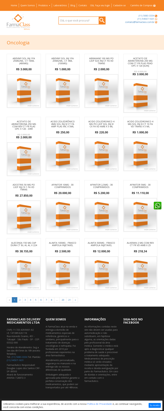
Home (14, 5)
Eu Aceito (155, 405)
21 (69, 299)
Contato (82, 5)
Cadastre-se (119, 5)
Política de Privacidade (99, 403)
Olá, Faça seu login (100, 5)
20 (63, 299)
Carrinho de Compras (143, 5)
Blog (72, 5)
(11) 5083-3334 (146, 15)
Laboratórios (60, 5)
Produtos (44, 5)
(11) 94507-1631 (145, 18)
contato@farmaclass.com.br (139, 22)
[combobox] (81, 20)
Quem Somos (27, 5)
